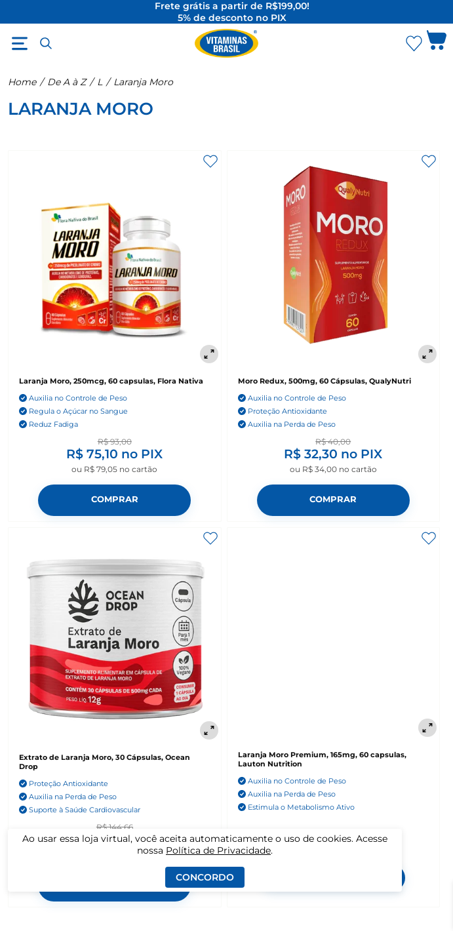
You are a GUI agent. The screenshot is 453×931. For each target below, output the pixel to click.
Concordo (205, 877)
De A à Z (66, 82)
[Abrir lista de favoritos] (414, 43)
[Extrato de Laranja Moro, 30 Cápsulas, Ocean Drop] (115, 635)
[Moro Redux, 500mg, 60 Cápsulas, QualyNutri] (333, 258)
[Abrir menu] (20, 43)
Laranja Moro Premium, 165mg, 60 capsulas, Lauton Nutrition (322, 759)
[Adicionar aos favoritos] (210, 161)
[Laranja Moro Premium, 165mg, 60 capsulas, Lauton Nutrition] (333, 634)
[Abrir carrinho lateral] (436, 43)
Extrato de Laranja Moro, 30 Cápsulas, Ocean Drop (104, 762)
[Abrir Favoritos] (414, 43)
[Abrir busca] (46, 43)
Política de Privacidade (218, 850)
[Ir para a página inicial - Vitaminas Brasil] (227, 43)
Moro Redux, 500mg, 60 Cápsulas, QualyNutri (324, 381)
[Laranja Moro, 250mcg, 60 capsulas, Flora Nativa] (115, 258)
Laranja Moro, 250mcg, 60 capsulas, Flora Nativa (111, 381)
